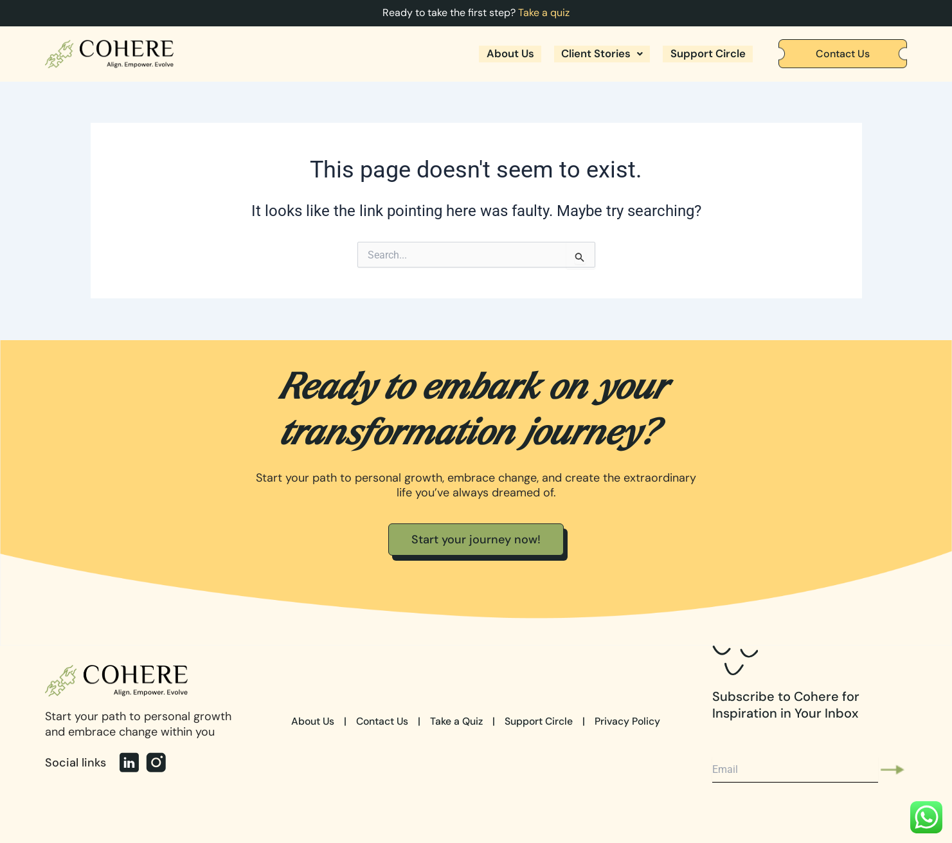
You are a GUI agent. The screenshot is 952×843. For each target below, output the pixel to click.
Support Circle (705, 53)
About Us (498, 53)
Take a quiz (544, 12)
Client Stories (595, 53)
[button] (594, 53)
